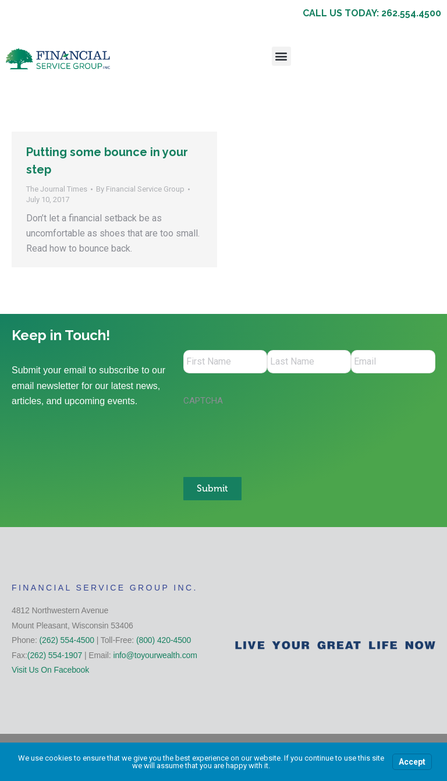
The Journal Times (56, 189)
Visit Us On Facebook (50, 669)
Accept (412, 761)
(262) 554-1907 (54, 654)
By (140, 189)
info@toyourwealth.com (155, 654)
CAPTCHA (203, 400)
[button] (281, 56)
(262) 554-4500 (67, 639)
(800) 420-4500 (163, 639)
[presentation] (271, 435)
